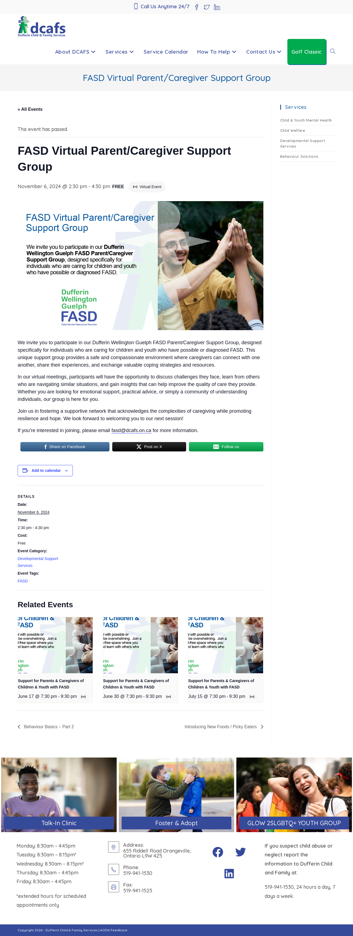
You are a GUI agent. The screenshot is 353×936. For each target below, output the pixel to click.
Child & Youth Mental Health (306, 120)
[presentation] (55, 645)
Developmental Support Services (302, 143)
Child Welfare (292, 130)
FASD (23, 581)
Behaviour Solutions (299, 156)
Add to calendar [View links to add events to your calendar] (46, 470)
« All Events (30, 109)
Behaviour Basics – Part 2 (49, 726)
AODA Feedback (113, 930)
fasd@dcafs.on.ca (131, 430)
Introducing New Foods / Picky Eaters (220, 726)
